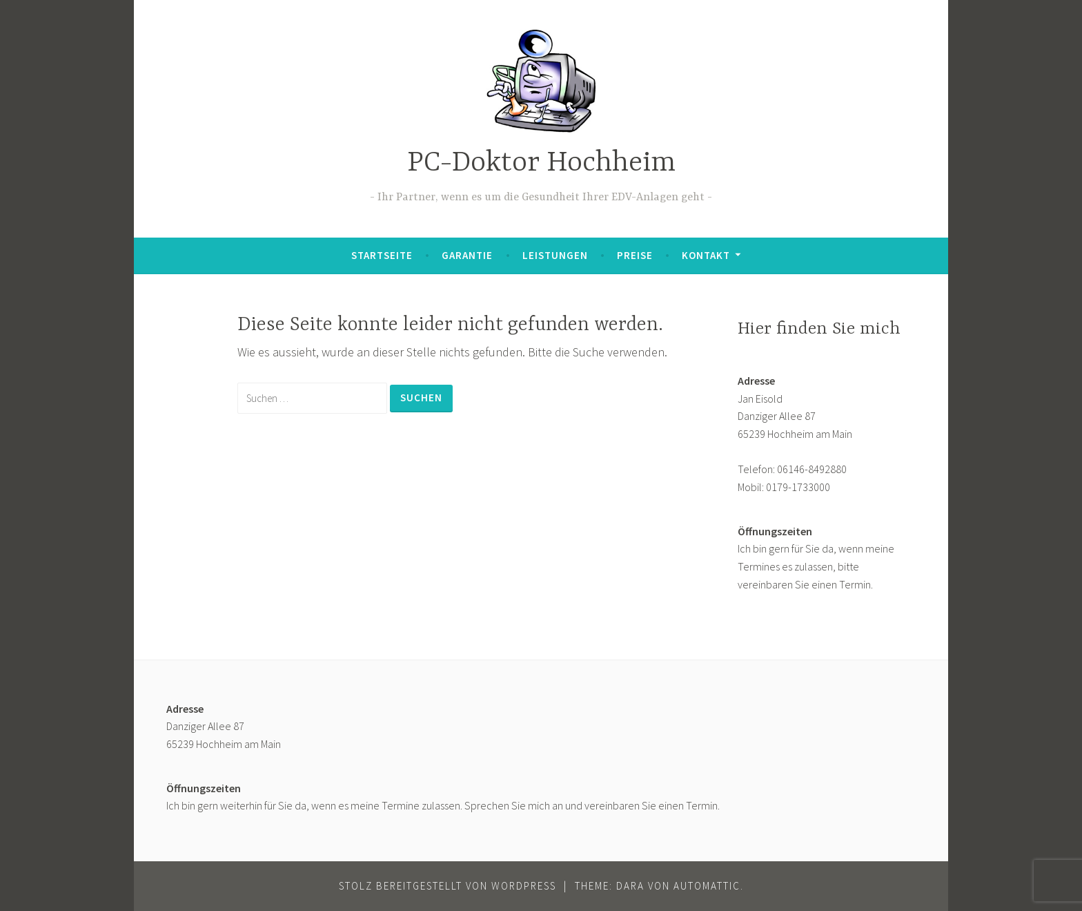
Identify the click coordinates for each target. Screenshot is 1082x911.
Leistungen (555, 255)
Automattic (706, 885)
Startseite (382, 255)
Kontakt (706, 255)
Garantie (467, 255)
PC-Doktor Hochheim (541, 163)
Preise (635, 255)
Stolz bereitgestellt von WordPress (447, 885)
